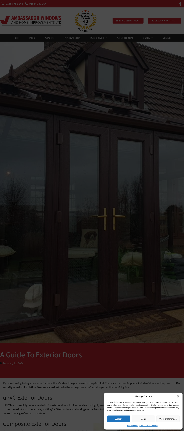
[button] (178, 396)
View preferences (168, 419)
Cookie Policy (132, 426)
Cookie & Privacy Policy (148, 426)
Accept (118, 419)
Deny (143, 419)
